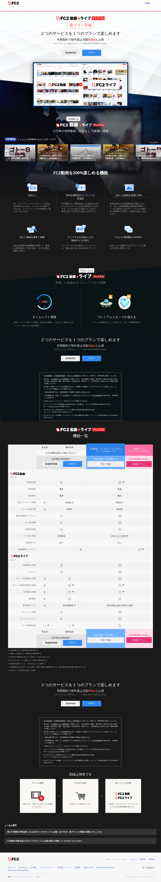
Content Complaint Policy (105, 867)
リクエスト (133, 859)
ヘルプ (107, 859)
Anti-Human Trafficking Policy (18, 870)
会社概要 (33, 867)
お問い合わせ (23, 867)
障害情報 (152, 859)
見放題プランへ (139, 464)
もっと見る (154, 142)
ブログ (37, 877)
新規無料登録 (70, 53)
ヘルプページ (54, 406)
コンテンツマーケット (26, 877)
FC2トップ (11, 867)
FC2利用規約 (48, 376)
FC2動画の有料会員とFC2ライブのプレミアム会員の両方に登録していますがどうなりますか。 (45, 841)
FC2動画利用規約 (59, 376)
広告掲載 (77, 867)
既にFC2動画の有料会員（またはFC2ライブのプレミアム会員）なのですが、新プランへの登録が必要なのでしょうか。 (55, 832)
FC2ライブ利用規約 (73, 376)
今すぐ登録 (106, 464)
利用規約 (143, 859)
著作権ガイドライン (64, 867)
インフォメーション (119, 859)
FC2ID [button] (148, 3)
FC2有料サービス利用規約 (59, 379)
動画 (9, 877)
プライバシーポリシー (47, 867)
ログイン (91, 53)
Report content (88, 867)
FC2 (13, 3)
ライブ (14, 877)
